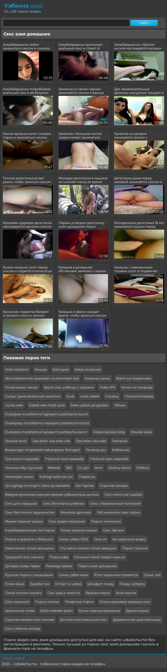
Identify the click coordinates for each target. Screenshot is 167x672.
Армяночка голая (20, 611)
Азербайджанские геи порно (30, 530)
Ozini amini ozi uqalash (123, 494)
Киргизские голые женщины (29, 548)
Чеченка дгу (96, 450)
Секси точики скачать (23, 593)
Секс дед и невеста (63, 593)
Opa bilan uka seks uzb (51, 441)
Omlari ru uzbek (68, 584)
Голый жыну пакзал (21, 387)
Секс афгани (113, 530)
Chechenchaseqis (139, 396)
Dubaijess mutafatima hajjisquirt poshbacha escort (46, 414)
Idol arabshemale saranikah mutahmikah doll (42, 378)
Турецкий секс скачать (24, 557)
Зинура (41, 369)
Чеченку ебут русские (23, 468)
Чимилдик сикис (19, 477)
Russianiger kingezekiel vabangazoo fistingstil (42, 450)
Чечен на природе (137, 387)
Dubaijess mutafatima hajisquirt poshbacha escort (46, 432)
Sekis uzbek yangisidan (89, 405)
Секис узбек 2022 (73, 539)
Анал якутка (126, 593)
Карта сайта (13, 658)
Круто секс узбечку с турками (69, 387)
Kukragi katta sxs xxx (56, 477)
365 (69, 468)
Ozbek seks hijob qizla (47, 405)
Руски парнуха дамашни (99, 611)
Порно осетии (47, 602)
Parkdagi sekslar (59, 566)
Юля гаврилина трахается (116, 575)
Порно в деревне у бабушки (29, 539)
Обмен (120, 405)
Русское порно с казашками (29, 575)
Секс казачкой (17, 602)
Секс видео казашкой (66, 521)
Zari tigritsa (84, 486)
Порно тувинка (135, 548)
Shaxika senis (16, 441)
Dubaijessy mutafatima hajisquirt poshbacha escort (47, 423)
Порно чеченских (106, 521)
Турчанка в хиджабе (22, 459)
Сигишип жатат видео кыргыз (99, 557)
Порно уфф (58, 557)
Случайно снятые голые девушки (88, 548)
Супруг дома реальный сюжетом (32, 396)
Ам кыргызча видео (129, 539)
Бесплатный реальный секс (83, 620)
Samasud (119, 441)
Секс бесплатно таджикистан (30, 512)
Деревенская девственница (136, 620)
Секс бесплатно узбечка (63, 503)
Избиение (120, 450)
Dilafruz (142, 468)
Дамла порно (137, 611)
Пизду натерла (132, 584)
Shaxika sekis (141, 432)
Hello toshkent (17, 369)
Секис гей (152, 575)
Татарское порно (79, 602)
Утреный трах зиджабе (109, 459)
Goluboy (112, 396)
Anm (99, 468)
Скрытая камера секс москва (29, 620)
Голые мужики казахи (79, 530)
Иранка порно (98, 593)
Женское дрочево (75, 512)
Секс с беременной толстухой (115, 503)
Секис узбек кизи (73, 575)
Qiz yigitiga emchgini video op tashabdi (37, 486)
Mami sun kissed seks (133, 378)
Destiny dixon (119, 468)
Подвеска (87, 477)
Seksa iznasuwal (88, 369)
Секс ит (100, 539)
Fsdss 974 (107, 387)
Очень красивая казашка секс (124, 602)
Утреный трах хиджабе (64, 459)
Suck (70, 396)
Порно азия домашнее (97, 566)
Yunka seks (14, 405)
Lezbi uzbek (89, 396)
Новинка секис (97, 378)
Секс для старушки (21, 503)
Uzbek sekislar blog (109, 432)
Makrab (54, 468)
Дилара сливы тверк (22, 566)
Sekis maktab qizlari (56, 611)
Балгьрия (61, 369)
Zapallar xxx (39, 584)
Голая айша (14, 584)
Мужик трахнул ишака (24, 521)
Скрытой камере (114, 486)
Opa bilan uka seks (91, 441)
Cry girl (83, 468)
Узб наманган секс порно (118, 512)
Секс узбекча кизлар (22, 628)
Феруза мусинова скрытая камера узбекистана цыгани (52, 494)
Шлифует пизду (100, 584)
